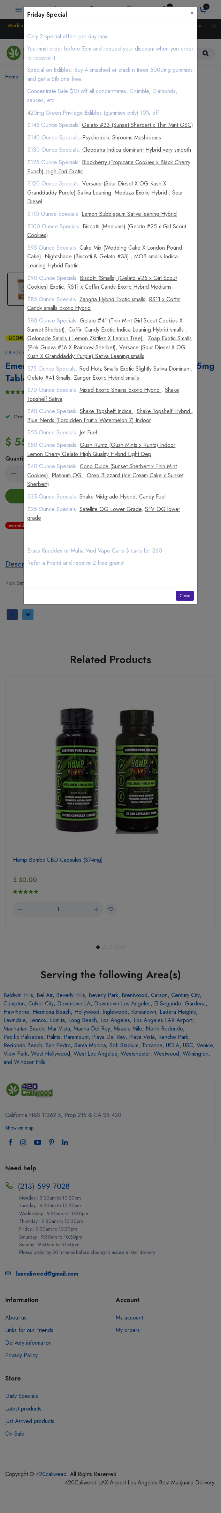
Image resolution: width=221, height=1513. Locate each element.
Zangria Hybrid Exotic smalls (112, 299)
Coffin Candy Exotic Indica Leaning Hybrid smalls (126, 330)
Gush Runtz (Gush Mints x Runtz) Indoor (127, 445)
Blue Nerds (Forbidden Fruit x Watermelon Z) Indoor (89, 420)
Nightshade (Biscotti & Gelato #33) (88, 256)
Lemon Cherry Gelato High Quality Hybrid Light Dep (89, 454)
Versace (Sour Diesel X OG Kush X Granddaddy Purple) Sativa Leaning (96, 188)
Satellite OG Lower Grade (110, 509)
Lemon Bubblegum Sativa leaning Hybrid (129, 214)
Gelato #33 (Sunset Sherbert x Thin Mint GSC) (137, 125)
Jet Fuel (88, 432)
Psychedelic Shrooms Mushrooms (121, 138)
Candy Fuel (152, 497)
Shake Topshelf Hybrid (164, 411)
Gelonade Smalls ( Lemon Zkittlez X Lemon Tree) (85, 338)
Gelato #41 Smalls (48, 378)
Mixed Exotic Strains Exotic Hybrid (120, 390)
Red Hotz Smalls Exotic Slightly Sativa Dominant (135, 369)
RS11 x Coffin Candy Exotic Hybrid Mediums (119, 287)
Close (185, 596)
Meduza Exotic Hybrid (142, 193)
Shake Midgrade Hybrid (107, 497)
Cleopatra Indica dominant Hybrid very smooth (136, 150)
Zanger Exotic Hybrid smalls (106, 378)
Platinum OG (67, 475)
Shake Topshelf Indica (106, 411)
